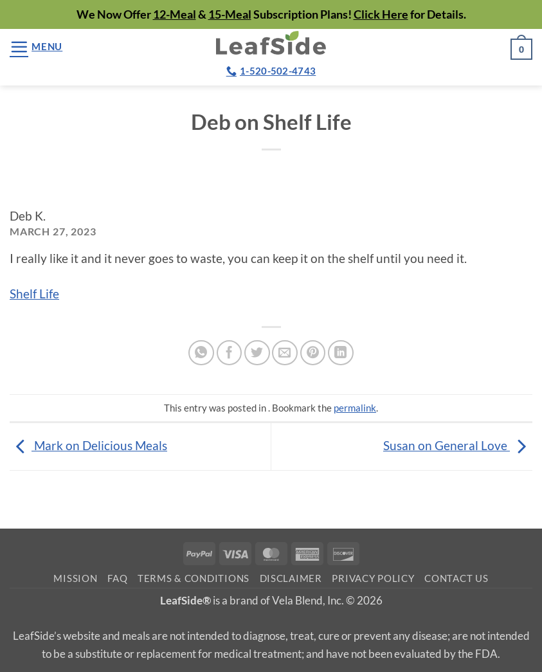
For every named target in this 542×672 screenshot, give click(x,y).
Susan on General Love (457, 445)
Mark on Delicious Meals (88, 445)
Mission (75, 578)
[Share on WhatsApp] (201, 353)
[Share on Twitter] (257, 353)
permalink (355, 407)
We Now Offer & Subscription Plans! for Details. (271, 14)
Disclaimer (291, 578)
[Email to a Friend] (285, 353)
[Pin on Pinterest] (313, 353)
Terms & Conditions (193, 578)
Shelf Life (34, 293)
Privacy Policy (373, 578)
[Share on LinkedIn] (341, 353)
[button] (36, 46)
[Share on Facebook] (229, 353)
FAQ (117, 578)
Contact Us (456, 578)
